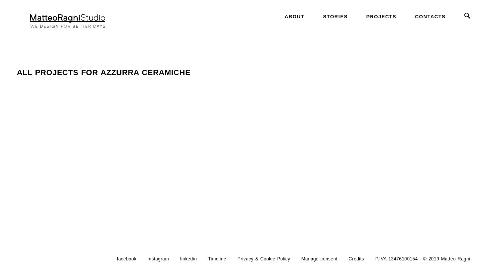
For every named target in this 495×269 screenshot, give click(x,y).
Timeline (217, 259)
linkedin (188, 259)
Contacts (430, 16)
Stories (335, 16)
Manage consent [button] (319, 259)
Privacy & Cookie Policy (264, 259)
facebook (127, 259)
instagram (158, 259)
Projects (381, 16)
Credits (356, 259)
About (294, 16)
